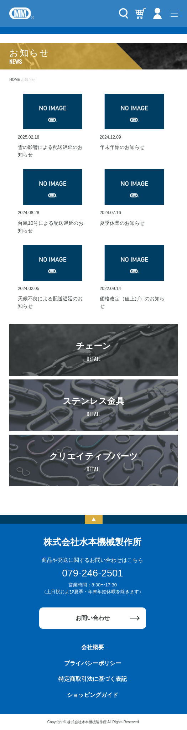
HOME (14, 80)
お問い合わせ (93, 618)
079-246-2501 (92, 573)
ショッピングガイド (92, 695)
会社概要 (92, 647)
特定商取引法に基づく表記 (92, 679)
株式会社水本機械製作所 (92, 542)
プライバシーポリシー (92, 663)
